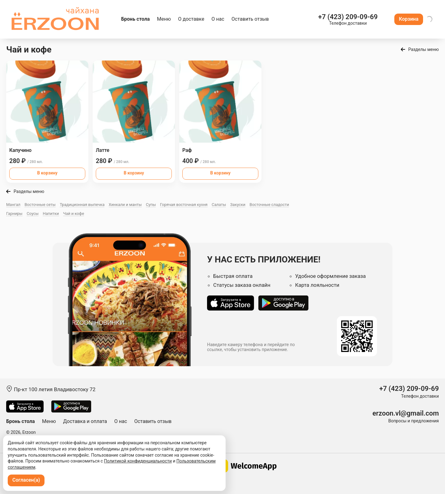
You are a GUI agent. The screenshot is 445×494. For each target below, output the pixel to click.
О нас (217, 19)
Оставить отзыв (250, 19)
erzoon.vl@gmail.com (405, 413)
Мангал (13, 204)
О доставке (191, 19)
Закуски (237, 204)
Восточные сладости (269, 204)
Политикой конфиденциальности (138, 460)
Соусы (33, 213)
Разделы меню (423, 49)
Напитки (51, 213)
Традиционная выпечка (82, 204)
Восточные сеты (39, 204)
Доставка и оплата (85, 421)
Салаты (219, 204)
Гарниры (14, 213)
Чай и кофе (73, 213)
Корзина (408, 19)
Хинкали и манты (125, 204)
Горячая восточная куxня (184, 204)
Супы (151, 204)
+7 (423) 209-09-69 (348, 17)
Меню (164, 19)
